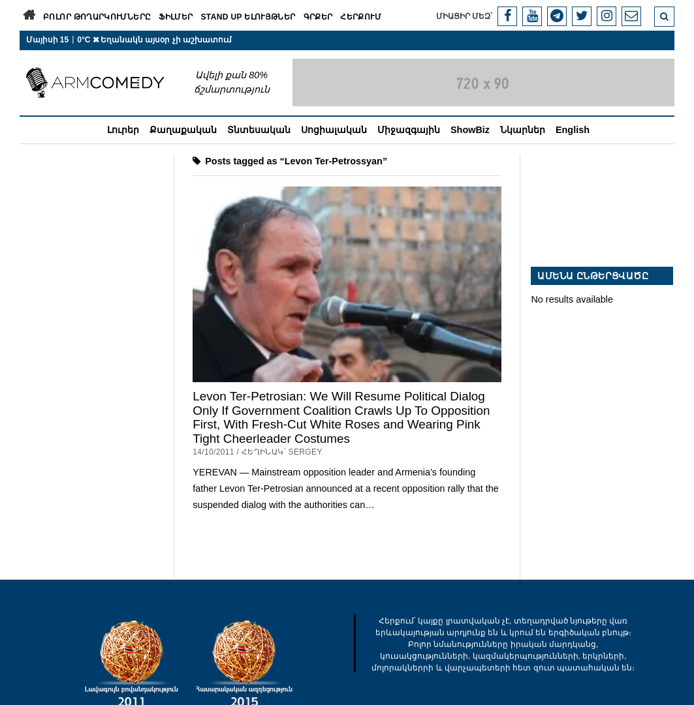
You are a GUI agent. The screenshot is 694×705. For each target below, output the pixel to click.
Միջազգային (408, 130)
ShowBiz (470, 130)
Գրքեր (318, 17)
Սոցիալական (334, 130)
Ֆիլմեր (176, 17)
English (573, 130)
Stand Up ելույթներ (247, 17)
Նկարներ (522, 130)
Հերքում (360, 17)
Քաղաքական (183, 130)
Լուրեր (123, 130)
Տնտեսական (259, 130)
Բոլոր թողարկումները (97, 17)
